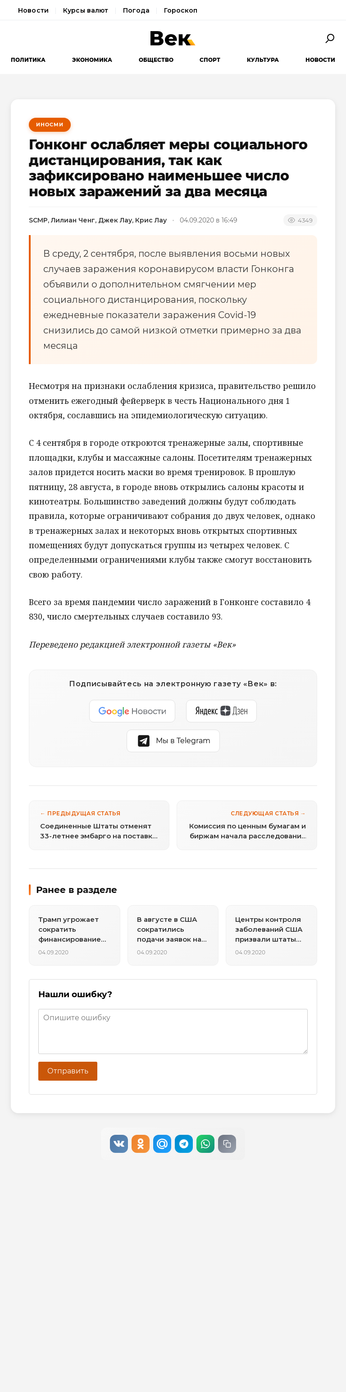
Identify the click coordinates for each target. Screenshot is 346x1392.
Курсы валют (86, 10)
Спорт (210, 59)
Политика (28, 59)
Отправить (67, 1071)
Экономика (92, 59)
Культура (263, 59)
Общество (156, 59)
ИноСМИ (50, 124)
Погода (136, 10)
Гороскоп (180, 10)
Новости (33, 10)
